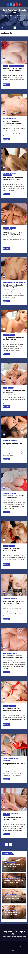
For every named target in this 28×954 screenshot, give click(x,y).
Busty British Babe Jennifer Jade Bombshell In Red (12, 444)
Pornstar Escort (7, 175)
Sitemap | (14, 948)
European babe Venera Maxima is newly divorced (14, 764)
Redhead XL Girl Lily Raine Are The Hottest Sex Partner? (13, 69)
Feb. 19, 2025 (7, 236)
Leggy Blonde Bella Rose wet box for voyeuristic (13, 338)
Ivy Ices (4, 387)
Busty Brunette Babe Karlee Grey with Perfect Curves (13, 178)
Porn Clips (13, 118)
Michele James (7, 894)
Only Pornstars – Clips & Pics (16, 944)
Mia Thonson (7, 910)
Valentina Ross (13, 598)
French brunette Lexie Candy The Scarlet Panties (13, 497)
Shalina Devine (6, 815)
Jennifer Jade (6, 440)
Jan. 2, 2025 (7, 342)
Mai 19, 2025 (7, 182)
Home (13, 950)
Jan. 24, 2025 (7, 289)
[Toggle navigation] (15, 27)
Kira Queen (5, 282)
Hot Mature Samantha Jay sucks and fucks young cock (13, 656)
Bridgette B (6, 227)
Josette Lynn (6, 118)
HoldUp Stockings (8, 878)
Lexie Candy (6, 493)
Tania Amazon (13, 705)
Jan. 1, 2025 (7, 552)
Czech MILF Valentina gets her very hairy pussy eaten (13, 602)
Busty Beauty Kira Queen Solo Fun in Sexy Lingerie (13, 286)
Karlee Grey (6, 173)
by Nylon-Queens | (22, 946)
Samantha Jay (13, 653)
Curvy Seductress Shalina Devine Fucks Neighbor (12, 818)
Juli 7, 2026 (8, 869)
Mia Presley (17, 878)
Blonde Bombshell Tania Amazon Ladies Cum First (12, 709)
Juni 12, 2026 (7, 73)
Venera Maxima (6, 760)
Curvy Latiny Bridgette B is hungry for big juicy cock (12, 233)
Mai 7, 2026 (7, 125)
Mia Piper (6, 862)
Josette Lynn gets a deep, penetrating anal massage (12, 122)
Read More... (6, 84)
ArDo (14, 73)
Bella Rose (5, 335)
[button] (26, 27)
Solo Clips (21, 282)
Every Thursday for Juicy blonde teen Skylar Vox (11, 549)
